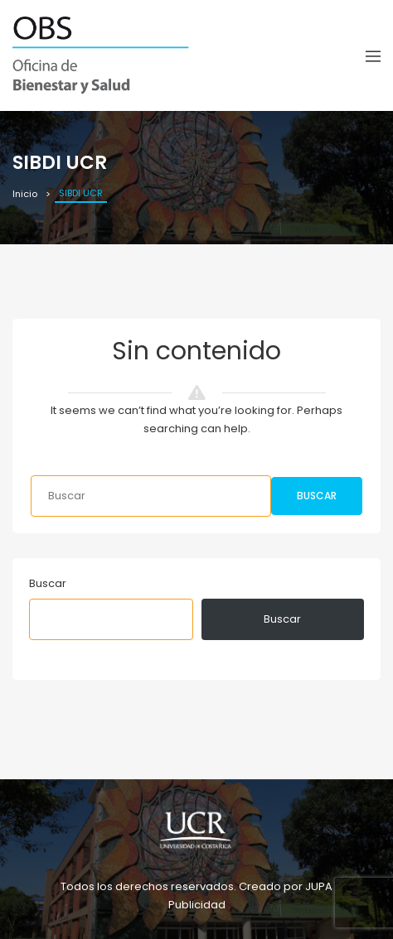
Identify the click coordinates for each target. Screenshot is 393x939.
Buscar (317, 496)
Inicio (24, 193)
